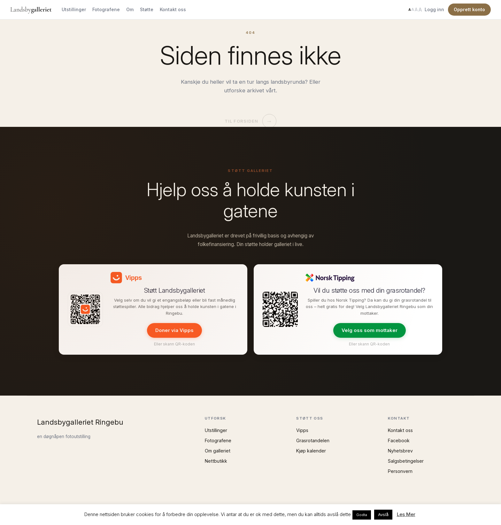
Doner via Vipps (174, 330)
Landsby (30, 9)
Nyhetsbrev (400, 450)
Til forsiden (250, 115)
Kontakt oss (173, 9)
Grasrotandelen (312, 440)
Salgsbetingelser (406, 461)
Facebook (399, 440)
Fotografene (106, 9)
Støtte (146, 9)
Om (130, 9)
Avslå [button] (383, 514)
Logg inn (434, 9)
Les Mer (406, 514)
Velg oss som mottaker (369, 330)
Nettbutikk (216, 461)
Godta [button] (361, 515)
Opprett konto (469, 9)
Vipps (302, 430)
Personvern (400, 471)
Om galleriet (217, 450)
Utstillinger (74, 9)
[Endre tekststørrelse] (415, 9)
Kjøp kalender (311, 450)
